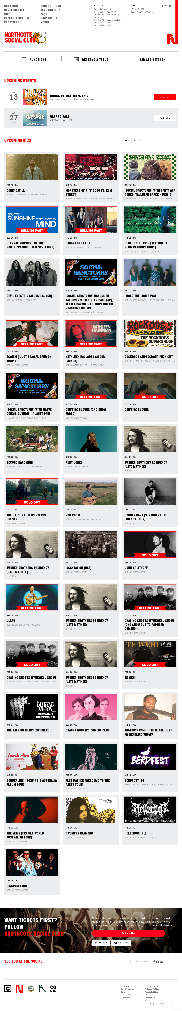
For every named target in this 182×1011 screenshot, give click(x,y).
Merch (45, 22)
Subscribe (128, 933)
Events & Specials (18, 18)
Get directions (102, 25)
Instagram (121, 942)
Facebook (101, 942)
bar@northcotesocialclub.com (109, 20)
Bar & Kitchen (14, 10)
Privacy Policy (152, 989)
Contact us (49, 18)
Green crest (31, 988)
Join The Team (51, 6)
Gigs (7, 14)
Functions (11, 22)
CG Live (53, 989)
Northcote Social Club (25, 38)
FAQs (44, 14)
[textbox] (150, 140)
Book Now (11, 6)
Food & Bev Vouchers (154, 1003)
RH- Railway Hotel (42, 988)
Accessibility (51, 10)
